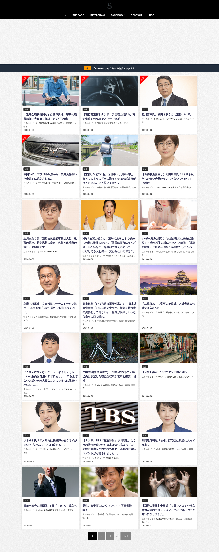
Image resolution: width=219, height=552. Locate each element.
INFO (151, 15)
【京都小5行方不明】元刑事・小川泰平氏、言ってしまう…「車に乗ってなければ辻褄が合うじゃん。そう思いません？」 (108, 178)
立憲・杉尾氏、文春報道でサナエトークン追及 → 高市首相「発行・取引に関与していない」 (50, 307)
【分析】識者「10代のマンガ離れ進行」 (165, 371)
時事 (26, 109)
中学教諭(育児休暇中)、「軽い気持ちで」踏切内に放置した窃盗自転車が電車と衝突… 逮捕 (109, 375)
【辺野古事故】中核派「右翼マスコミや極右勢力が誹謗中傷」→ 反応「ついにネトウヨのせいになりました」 (168, 508)
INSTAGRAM (97, 15)
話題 (26, 169)
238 (127, 534)
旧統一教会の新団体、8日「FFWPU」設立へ (50, 504)
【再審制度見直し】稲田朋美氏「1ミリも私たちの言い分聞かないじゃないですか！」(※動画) (168, 178)
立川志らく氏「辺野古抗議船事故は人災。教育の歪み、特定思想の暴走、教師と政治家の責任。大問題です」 (50, 242)
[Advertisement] (109, 42)
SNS (144, 109)
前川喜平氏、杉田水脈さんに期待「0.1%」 (167, 114)
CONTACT (136, 15)
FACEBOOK (118, 15)
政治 (144, 169)
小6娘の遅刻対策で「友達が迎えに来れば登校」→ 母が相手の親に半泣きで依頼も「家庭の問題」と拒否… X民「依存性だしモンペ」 (168, 242)
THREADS (78, 15)
